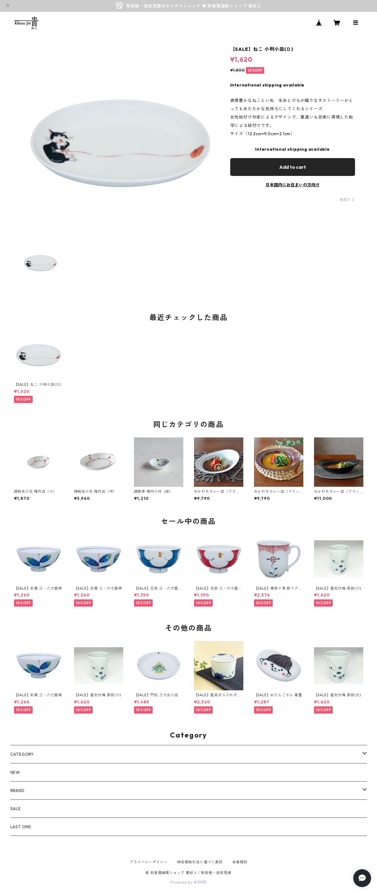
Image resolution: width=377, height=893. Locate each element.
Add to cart (292, 167)
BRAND (17, 790)
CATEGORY (22, 754)
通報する (347, 199)
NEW (15, 772)
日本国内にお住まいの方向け (293, 185)
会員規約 (239, 862)
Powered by (188, 882)
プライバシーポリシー (149, 862)
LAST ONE (20, 826)
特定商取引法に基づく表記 (200, 862)
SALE (15, 808)
